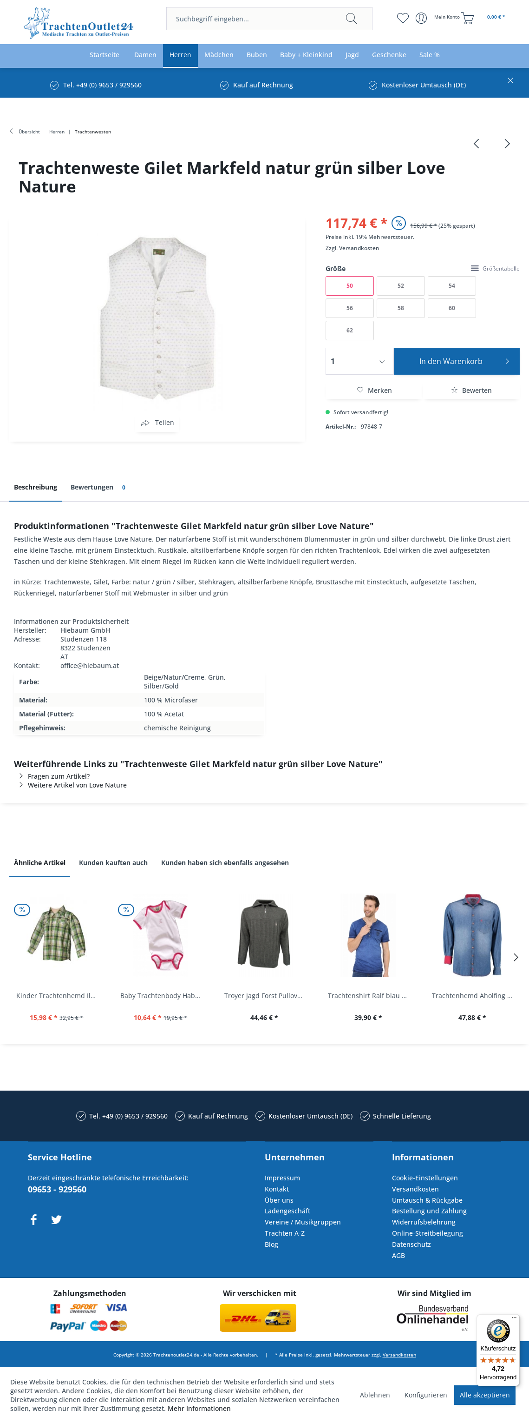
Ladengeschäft (287, 1210)
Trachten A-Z (285, 1233)
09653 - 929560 (57, 1189)
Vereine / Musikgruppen (303, 1222)
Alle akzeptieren (485, 1394)
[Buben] (257, 55)
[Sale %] (429, 55)
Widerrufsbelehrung (424, 1222)
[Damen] (145, 55)
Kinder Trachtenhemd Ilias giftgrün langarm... (59, 995)
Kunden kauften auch (113, 862)
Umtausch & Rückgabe (427, 1200)
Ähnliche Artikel (39, 862)
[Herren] (180, 55)
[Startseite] (104, 55)
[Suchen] (351, 18)
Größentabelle (495, 268)
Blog (271, 1244)
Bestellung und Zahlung (429, 1210)
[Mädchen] (219, 55)
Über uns (279, 1200)
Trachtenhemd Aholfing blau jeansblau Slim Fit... (474, 995)
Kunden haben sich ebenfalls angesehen (225, 862)
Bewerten (471, 390)
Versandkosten (359, 248)
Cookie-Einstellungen (425, 1177)
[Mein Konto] (439, 18)
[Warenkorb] (484, 18)
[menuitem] (269, 18)
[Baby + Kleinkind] (306, 55)
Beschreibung (35, 487)
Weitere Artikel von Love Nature (70, 785)
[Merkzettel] (402, 18)
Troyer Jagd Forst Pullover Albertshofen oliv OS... (267, 995)
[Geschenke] (389, 55)
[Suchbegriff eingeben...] (269, 18)
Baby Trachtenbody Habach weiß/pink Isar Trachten (163, 995)
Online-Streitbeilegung (427, 1233)
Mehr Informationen (199, 1408)
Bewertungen (100, 487)
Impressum (282, 1177)
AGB (398, 1255)
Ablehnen (375, 1394)
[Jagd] (352, 55)
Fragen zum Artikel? (52, 776)
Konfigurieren (426, 1394)
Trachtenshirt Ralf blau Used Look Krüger (370, 995)
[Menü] (514, 1319)
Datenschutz (411, 1244)
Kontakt (277, 1189)
